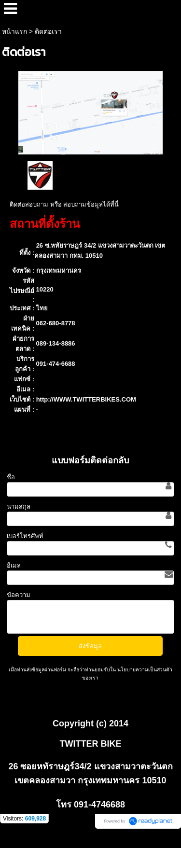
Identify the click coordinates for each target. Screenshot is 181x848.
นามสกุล (18, 506)
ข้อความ (18, 594)
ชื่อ (11, 477)
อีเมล (14, 565)
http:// (45, 399)
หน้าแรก (14, 31)
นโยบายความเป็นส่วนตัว (144, 669)
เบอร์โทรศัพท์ (25, 536)
